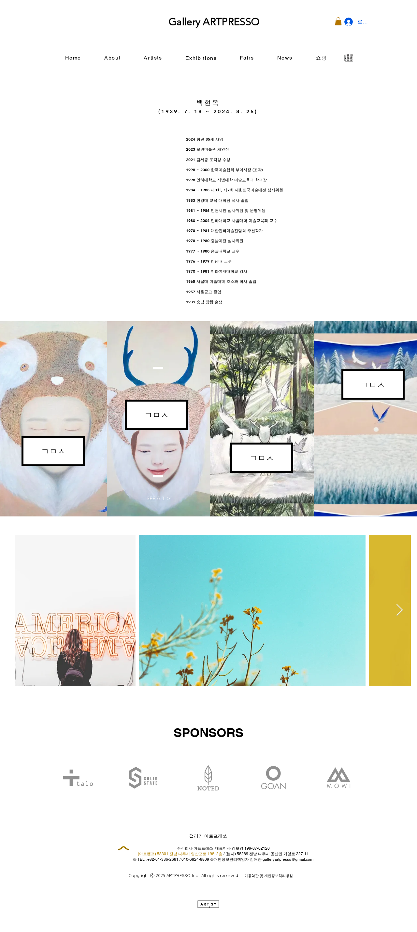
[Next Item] (399, 610)
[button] (338, 21)
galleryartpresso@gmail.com (288, 859)
